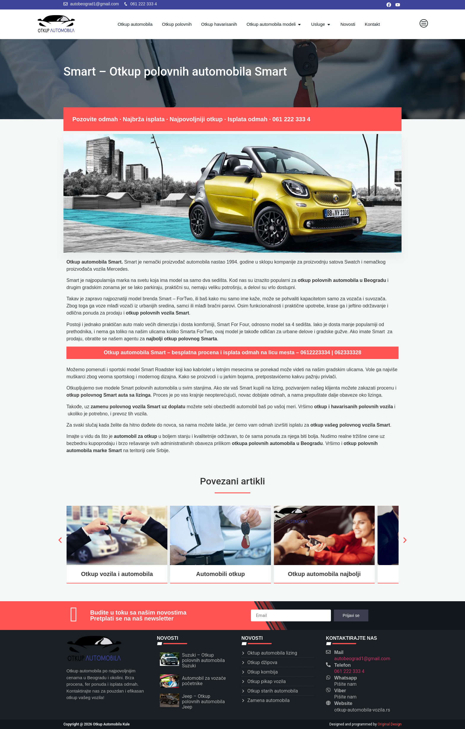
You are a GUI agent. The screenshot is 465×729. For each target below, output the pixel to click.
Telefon (342, 665)
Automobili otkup (220, 574)
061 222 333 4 (291, 119)
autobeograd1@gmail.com (362, 658)
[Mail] (328, 652)
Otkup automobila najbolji (324, 574)
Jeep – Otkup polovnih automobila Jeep (203, 701)
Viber (340, 690)
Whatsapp (345, 677)
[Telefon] (328, 664)
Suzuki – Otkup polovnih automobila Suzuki (203, 660)
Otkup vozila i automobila (117, 574)
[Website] (328, 703)
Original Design (390, 724)
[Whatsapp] (328, 677)
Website (343, 703)
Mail (338, 652)
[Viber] (328, 690)
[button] (59, 540)
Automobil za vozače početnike (204, 680)
